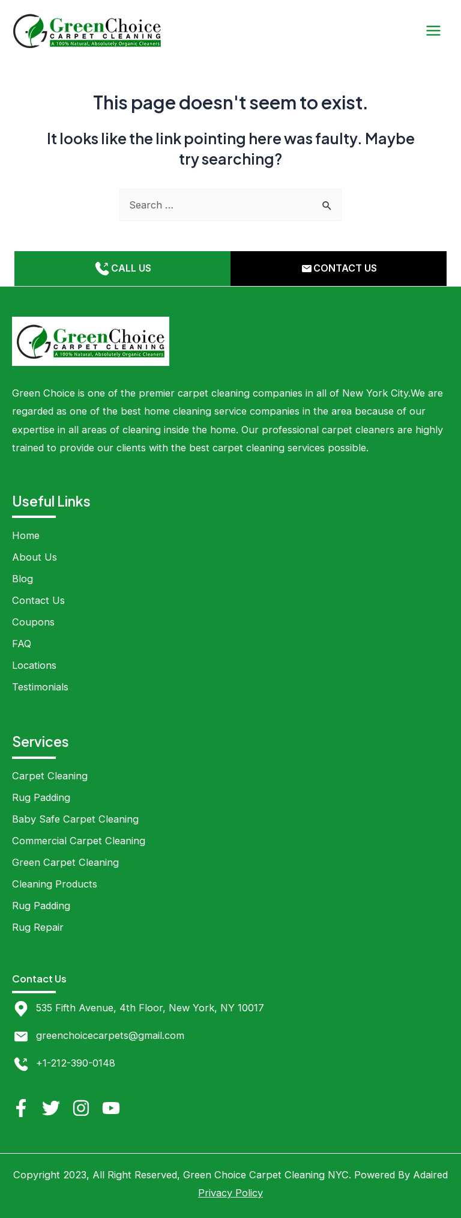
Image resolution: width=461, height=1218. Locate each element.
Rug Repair (38, 927)
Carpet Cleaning (50, 776)
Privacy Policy (230, 1193)
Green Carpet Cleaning (65, 862)
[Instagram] (81, 1108)
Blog (22, 579)
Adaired (430, 1175)
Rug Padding (41, 797)
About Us (34, 557)
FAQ (21, 644)
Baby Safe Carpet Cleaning (75, 819)
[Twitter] (51, 1108)
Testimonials (40, 687)
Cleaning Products (54, 884)
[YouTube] (111, 1108)
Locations (34, 665)
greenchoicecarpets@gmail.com (110, 1035)
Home (26, 535)
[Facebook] (21, 1108)
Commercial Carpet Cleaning (78, 841)
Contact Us (38, 600)
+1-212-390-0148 (75, 1063)
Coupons (33, 622)
